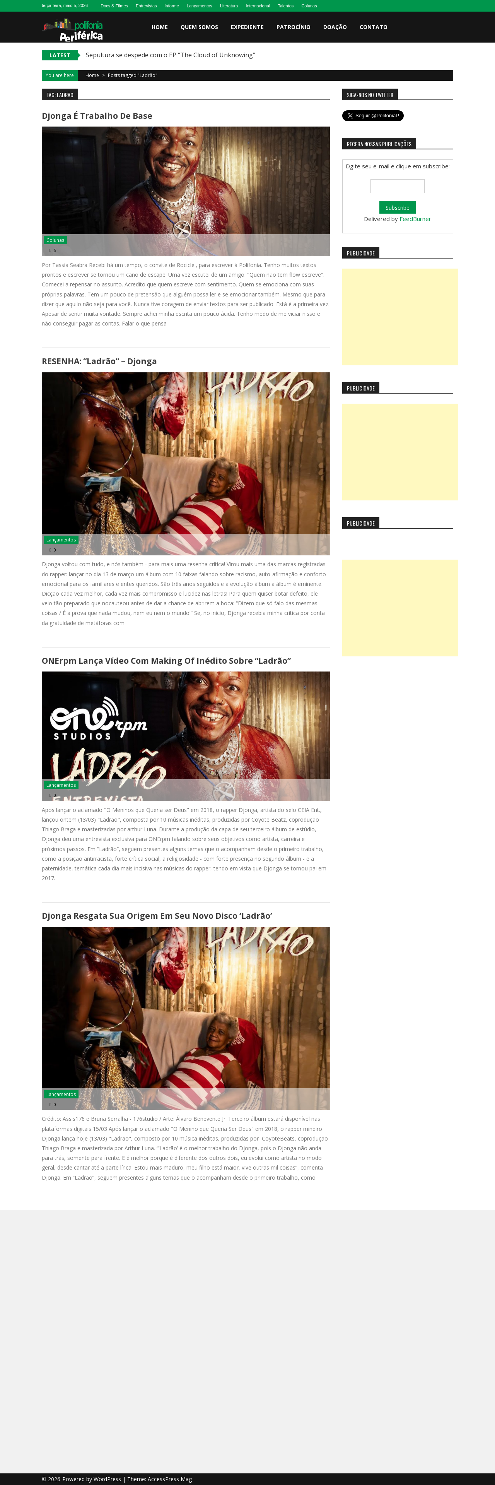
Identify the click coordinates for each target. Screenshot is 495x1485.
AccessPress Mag (170, 1479)
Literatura (229, 5)
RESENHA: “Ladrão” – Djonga (99, 361)
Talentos (286, 5)
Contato (373, 27)
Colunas (309, 5)
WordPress (108, 1479)
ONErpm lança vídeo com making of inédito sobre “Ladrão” (166, 660)
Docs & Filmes (114, 5)
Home (160, 27)
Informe (172, 5)
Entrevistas (146, 5)
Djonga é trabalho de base (97, 115)
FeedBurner (415, 219)
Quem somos (199, 27)
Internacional (258, 5)
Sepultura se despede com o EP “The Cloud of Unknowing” (170, 55)
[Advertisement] (400, 317)
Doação (335, 27)
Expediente (247, 27)
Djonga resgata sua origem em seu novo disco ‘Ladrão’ (157, 915)
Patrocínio (294, 27)
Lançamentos (199, 5)
